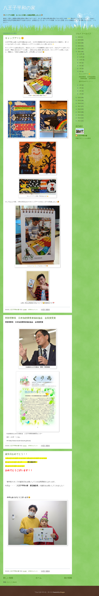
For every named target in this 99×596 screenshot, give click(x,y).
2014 (79, 115)
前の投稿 (68, 578)
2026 (79, 37)
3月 (80, 88)
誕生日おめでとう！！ (16, 454)
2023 (79, 46)
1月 (80, 94)
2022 (79, 48)
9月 (80, 62)
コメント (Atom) (12, 582)
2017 (79, 106)
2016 (79, 109)
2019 (79, 100)
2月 (80, 91)
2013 (79, 118)
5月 (80, 71)
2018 (79, 103)
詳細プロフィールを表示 (83, 138)
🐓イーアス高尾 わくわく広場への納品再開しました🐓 (23, 15)
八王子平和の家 (19, 7)
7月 (80, 68)
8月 (80, 65)
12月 (80, 54)
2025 (79, 40)
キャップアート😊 (14, 38)
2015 (79, 112)
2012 (79, 121)
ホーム (39, 578)
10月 (80, 60)
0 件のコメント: (33, 309)
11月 (80, 57)
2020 (79, 97)
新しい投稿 (8, 578)
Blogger (62, 592)
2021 (79, 51)
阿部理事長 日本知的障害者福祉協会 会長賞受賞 (30, 318)
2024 (79, 43)
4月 (80, 85)
